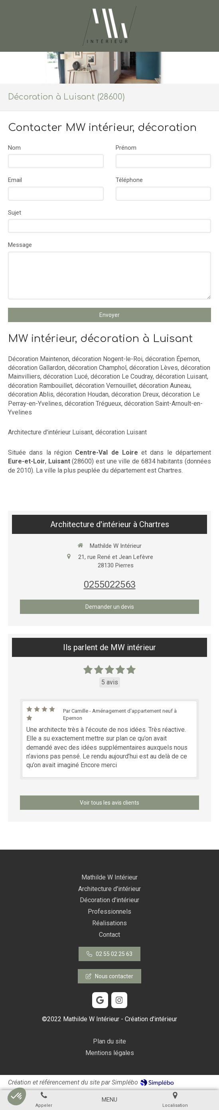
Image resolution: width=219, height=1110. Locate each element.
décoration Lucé (65, 376)
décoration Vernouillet (105, 385)
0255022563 (110, 584)
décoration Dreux (135, 394)
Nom (14, 147)
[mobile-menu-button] (109, 1100)
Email (15, 180)
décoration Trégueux (93, 403)
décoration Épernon (172, 359)
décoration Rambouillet (40, 385)
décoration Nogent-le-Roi (107, 359)
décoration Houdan (82, 394)
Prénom (126, 147)
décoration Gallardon (36, 367)
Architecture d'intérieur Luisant (50, 432)
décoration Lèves (153, 367)
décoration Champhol (97, 367)
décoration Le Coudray (122, 376)
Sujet (14, 212)
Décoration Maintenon (38, 359)
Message (20, 244)
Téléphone (129, 180)
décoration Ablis (30, 394)
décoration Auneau (164, 385)
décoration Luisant (181, 376)
